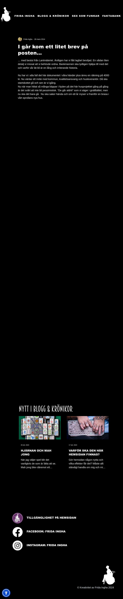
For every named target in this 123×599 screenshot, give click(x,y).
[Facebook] (18, 532)
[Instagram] (18, 546)
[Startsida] (6, 14)
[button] (6, 593)
